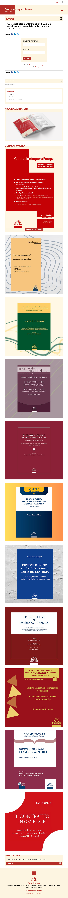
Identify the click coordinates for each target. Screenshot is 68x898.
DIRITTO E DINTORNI (15, 99)
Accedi (58, 2)
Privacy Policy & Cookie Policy (34, 893)
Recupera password (41, 67)
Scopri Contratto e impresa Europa (39, 65)
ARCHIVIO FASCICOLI (34, 229)
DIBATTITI (12, 94)
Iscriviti (11, 863)
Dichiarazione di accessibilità (34, 890)
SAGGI (11, 97)
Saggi (10, 18)
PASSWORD (26, 49)
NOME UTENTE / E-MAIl (30, 41)
